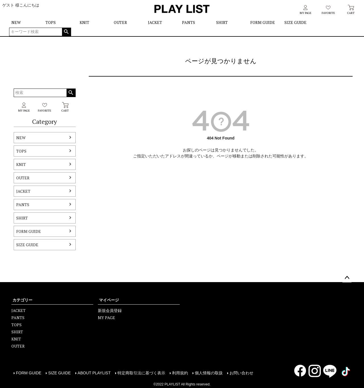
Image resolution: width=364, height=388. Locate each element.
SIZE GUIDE (295, 22)
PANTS (188, 22)
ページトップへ (346, 277)
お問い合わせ (241, 373)
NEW (16, 22)
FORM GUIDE (262, 22)
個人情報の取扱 (209, 373)
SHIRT (222, 22)
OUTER (120, 22)
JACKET (155, 22)
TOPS (51, 22)
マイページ (109, 300)
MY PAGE (106, 317)
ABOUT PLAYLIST (94, 373)
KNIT (84, 22)
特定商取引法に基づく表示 (141, 373)
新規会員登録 (110, 310)
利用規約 (180, 373)
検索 (66, 32)
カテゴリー (22, 300)
